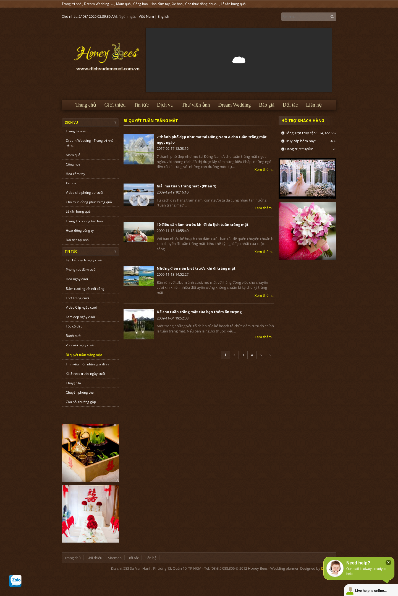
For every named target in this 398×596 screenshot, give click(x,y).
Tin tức (141, 105)
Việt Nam (146, 16)
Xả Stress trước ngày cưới (85, 373)
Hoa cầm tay (160, 3)
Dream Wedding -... (99, 3)
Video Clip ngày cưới (81, 307)
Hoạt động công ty (80, 230)
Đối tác (290, 105)
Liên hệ (314, 105)
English (163, 16)
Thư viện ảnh (196, 105)
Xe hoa (177, 3)
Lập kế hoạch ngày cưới (84, 260)
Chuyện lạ (73, 383)
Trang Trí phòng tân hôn (84, 221)
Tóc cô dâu (74, 326)
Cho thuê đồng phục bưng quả (89, 202)
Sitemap (115, 557)
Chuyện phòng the (80, 392)
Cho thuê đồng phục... (201, 3)
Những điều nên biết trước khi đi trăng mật (196, 268)
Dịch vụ (165, 105)
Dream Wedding (234, 105)
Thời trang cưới (77, 298)
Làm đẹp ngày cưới (80, 316)
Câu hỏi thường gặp (81, 401)
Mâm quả (123, 3)
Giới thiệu (115, 105)
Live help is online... (371, 591)
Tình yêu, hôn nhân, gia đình (87, 364)
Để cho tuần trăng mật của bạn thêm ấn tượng (199, 311)
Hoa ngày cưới (77, 279)
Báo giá (266, 105)
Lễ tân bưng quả (233, 3)
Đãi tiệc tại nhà (77, 240)
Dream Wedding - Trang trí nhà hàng (90, 143)
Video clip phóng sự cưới (84, 192)
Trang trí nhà (72, 3)
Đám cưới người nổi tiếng (85, 288)
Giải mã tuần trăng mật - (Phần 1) (186, 186)
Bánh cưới (73, 335)
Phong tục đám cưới (81, 269)
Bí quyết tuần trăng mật (84, 354)
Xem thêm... (264, 169)
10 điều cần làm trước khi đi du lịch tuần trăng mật (202, 224)
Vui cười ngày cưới (80, 345)
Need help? (358, 563)
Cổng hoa (140, 3)
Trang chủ (85, 105)
